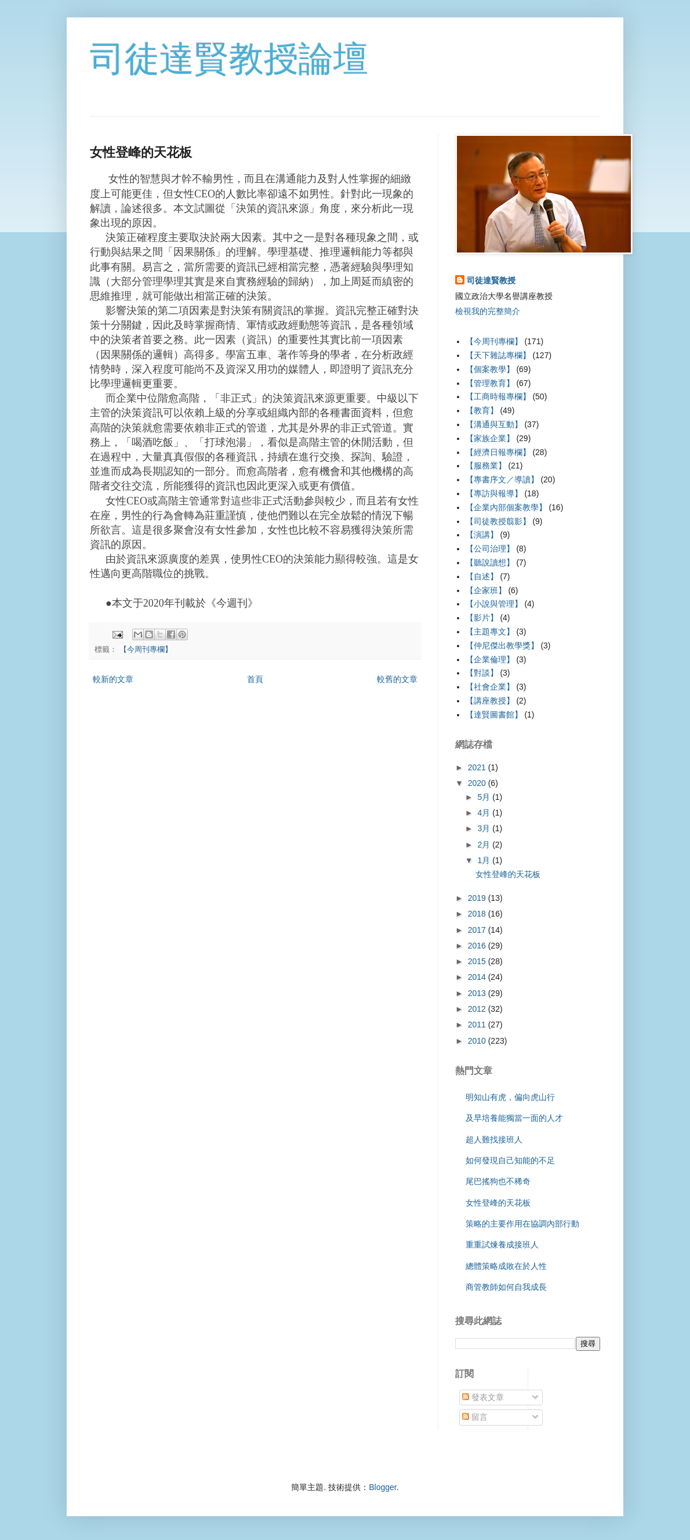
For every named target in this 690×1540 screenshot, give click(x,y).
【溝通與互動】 (494, 424)
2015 (478, 961)
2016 (478, 945)
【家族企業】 (490, 438)
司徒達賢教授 (491, 280)
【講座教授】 (490, 700)
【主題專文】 (490, 631)
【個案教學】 (490, 369)
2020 (478, 783)
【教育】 (482, 410)
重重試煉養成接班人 (502, 1244)
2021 (478, 767)
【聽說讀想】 (490, 562)
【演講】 (482, 534)
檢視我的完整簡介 (487, 311)
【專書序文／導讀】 (502, 479)
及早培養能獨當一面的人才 (514, 1118)
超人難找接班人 (494, 1139)
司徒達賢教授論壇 (229, 58)
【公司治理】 (490, 548)
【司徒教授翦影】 (498, 521)
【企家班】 (486, 590)
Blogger (382, 1487)
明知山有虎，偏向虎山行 (510, 1097)
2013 (478, 993)
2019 (478, 898)
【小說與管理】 (494, 603)
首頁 (255, 679)
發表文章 (483, 1397)
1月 (484, 860)
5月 (484, 797)
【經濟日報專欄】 (498, 452)
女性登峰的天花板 (507, 874)
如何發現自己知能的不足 (510, 1160)
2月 (484, 844)
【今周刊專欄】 (145, 649)
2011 (478, 1024)
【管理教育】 (490, 383)
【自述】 (482, 576)
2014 (478, 977)
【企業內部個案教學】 (506, 507)
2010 (478, 1040)
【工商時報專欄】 (498, 396)
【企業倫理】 (490, 659)
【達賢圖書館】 (494, 714)
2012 (478, 1009)
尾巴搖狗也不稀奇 (498, 1181)
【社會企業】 (490, 686)
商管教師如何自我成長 (506, 1287)
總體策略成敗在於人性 (506, 1266)
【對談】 (482, 672)
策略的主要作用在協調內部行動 (522, 1223)
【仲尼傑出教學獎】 (502, 645)
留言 (475, 1417)
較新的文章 (113, 679)
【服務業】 (486, 465)
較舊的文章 (397, 679)
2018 (478, 913)
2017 (478, 930)
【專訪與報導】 (494, 493)
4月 (484, 812)
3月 (484, 828)
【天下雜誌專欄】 (498, 355)
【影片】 (482, 617)
